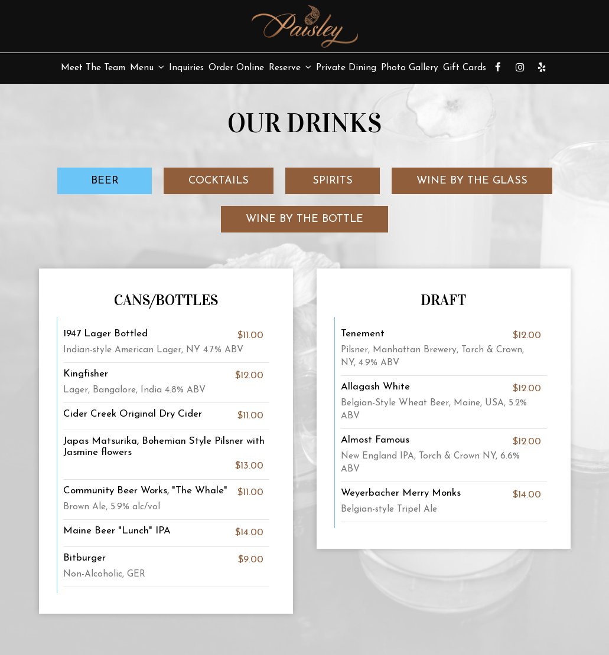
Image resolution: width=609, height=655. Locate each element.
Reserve (290, 68)
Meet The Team (93, 68)
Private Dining (346, 68)
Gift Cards (464, 68)
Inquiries (186, 68)
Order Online (236, 68)
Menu (147, 68)
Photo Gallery (409, 68)
